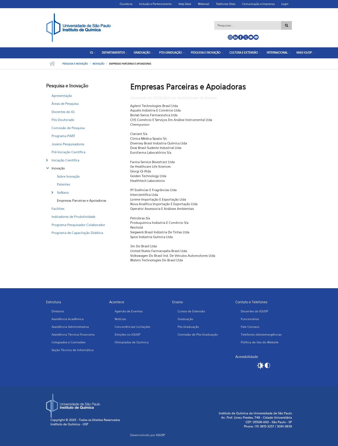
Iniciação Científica (65, 160)
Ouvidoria (126, 4)
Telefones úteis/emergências (261, 334)
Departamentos (113, 52)
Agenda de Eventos (128, 311)
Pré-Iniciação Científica (68, 152)
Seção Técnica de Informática (73, 350)
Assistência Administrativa (70, 326)
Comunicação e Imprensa (258, 4)
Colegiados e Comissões (68, 342)
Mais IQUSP (304, 52)
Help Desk (184, 4)
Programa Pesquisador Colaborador (78, 225)
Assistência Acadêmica (68, 319)
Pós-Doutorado (63, 120)
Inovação (98, 63)
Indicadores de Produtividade (73, 216)
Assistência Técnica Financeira (73, 334)
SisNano (63, 192)
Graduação (142, 52)
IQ (91, 52)
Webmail (203, 4)
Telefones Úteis (225, 4)
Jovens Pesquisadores (68, 144)
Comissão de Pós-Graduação (198, 334)
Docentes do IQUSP (254, 311)
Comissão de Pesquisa (68, 128)
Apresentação (62, 96)
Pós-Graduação (170, 52)
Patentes (63, 184)
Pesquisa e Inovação (206, 52)
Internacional (277, 52)
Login (284, 4)
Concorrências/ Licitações (132, 326)
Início (52, 63)
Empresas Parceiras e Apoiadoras (81, 200)
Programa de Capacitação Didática (77, 233)
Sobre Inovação (68, 176)
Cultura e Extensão (243, 52)
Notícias (120, 319)
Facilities (58, 209)
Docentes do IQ (63, 112)
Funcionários (250, 319)
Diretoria (58, 311)
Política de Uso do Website (260, 342)
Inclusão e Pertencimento (155, 4)
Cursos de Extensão (191, 311)
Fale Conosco (250, 326)
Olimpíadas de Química (132, 342)
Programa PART (63, 136)
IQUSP (160, 435)
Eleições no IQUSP (127, 334)
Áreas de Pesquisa (65, 103)
